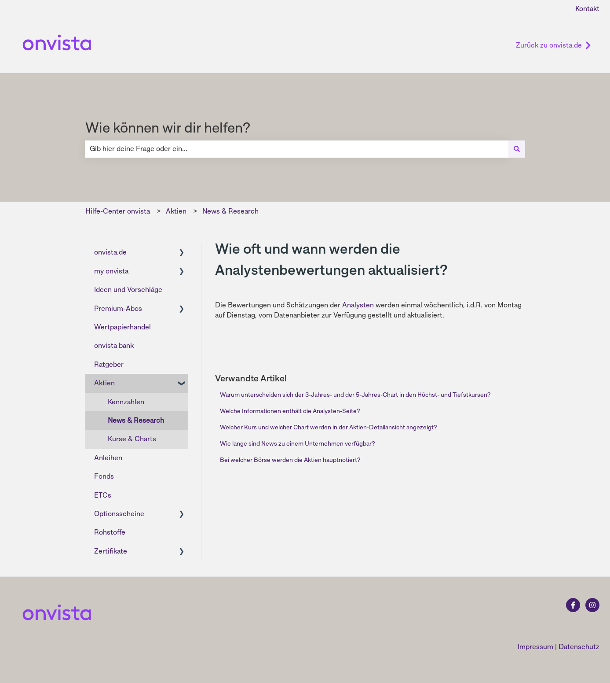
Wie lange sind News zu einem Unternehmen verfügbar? (297, 443)
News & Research (230, 211)
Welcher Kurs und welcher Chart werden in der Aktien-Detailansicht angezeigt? (328, 427)
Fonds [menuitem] (104, 476)
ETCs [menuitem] (102, 495)
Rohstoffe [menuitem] (109, 532)
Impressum (535, 646)
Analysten (358, 305)
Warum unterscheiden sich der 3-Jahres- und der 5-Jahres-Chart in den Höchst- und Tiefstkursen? (355, 395)
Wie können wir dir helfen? (167, 127)
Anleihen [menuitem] (108, 457)
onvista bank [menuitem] (114, 345)
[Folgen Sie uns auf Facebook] (573, 605)
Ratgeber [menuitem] (109, 364)
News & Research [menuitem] (136, 420)
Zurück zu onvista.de (553, 45)
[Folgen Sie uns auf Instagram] (592, 605)
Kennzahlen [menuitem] (126, 401)
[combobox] (296, 148)
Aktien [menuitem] (104, 383)
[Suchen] (516, 148)
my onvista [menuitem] (111, 271)
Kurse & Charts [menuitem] (132, 438)
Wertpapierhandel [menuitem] (122, 327)
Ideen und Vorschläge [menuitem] (128, 289)
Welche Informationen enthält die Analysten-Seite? (290, 411)
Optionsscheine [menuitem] (119, 513)
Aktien (176, 211)
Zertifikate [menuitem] (110, 551)
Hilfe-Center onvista (117, 211)
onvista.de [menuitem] (110, 252)
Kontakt (587, 8)
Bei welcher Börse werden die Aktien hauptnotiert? (290, 460)
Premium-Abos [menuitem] (118, 308)
